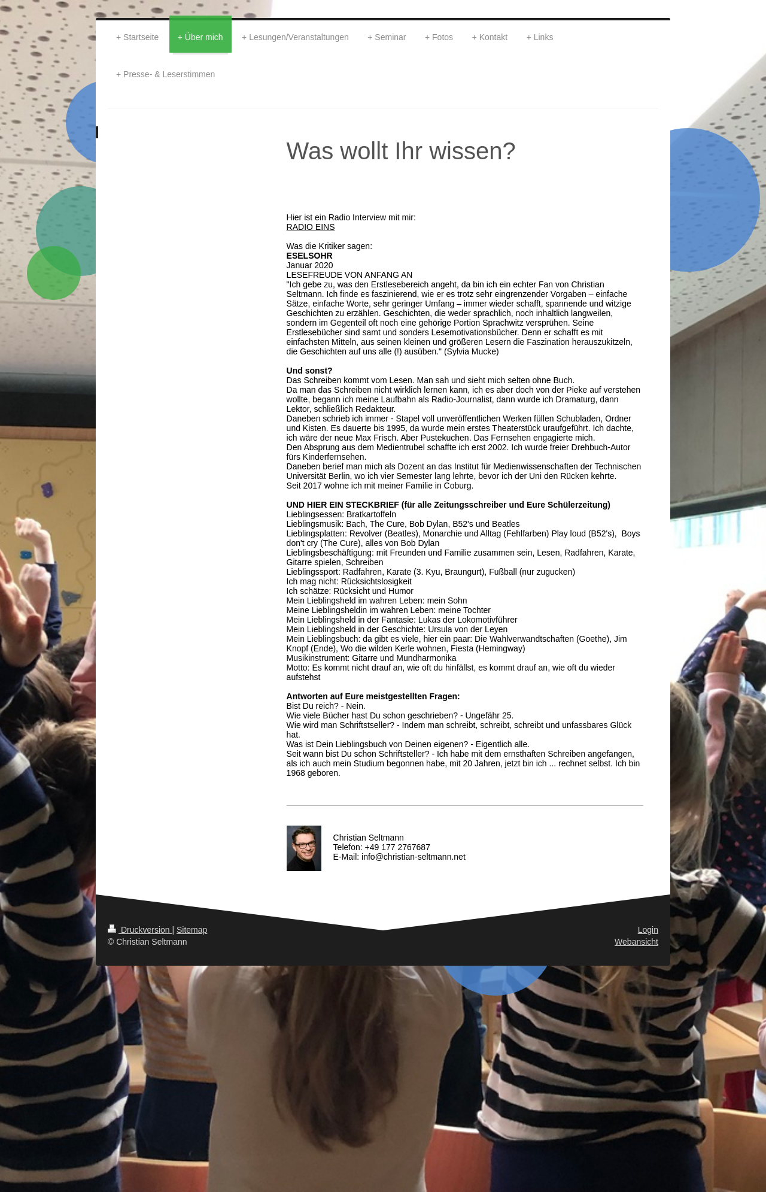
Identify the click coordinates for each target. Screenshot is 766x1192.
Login (648, 930)
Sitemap (192, 930)
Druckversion (140, 930)
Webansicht (636, 942)
